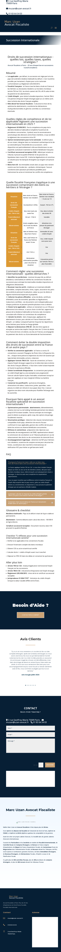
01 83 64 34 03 (15, 13)
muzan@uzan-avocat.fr (20, 8)
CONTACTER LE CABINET (30, 615)
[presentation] (40, 758)
